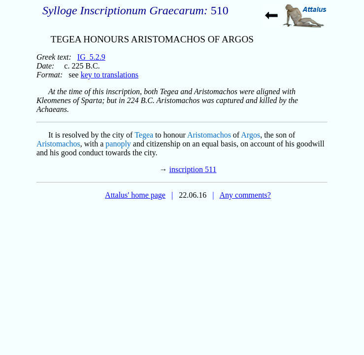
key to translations (109, 75)
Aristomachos (209, 135)
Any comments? (244, 195)
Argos (250, 135)
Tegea (143, 135)
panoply (118, 144)
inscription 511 (193, 169)
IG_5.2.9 (91, 57)
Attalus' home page (135, 195)
